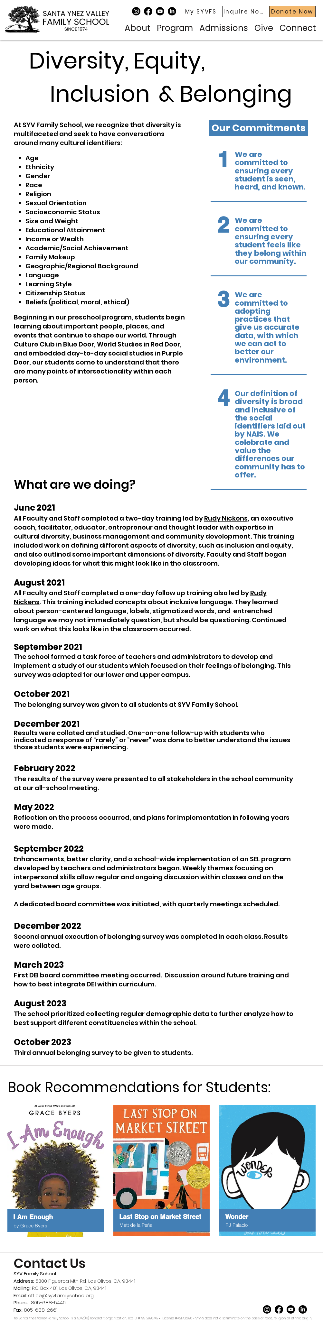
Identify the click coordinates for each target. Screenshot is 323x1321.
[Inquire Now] (244, 11)
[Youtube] (160, 11)
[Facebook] (148, 11)
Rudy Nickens (226, 518)
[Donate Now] (292, 11)
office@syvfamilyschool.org (61, 1295)
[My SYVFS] (201, 11)
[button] (137, 27)
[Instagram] (136, 11)
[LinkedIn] (172, 11)
